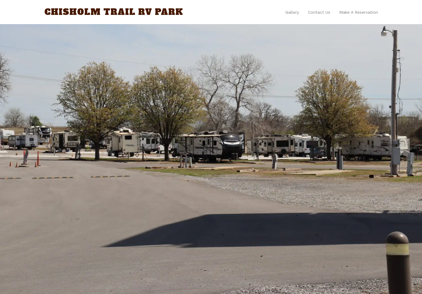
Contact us (319, 12)
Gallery (292, 12)
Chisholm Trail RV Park (113, 12)
